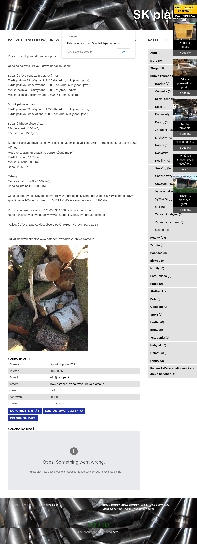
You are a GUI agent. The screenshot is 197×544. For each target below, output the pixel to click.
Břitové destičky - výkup (134, 505)
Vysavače (163, 199)
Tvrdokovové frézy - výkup (116, 508)
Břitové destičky (110, 505)
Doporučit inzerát (24, 411)
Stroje (157, 68)
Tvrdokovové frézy (158, 505)
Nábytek (158, 345)
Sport (156, 314)
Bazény (162, 83)
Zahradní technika (169, 222)
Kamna (162, 114)
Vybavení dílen (167, 191)
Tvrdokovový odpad (143, 508)
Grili (160, 206)
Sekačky (163, 168)
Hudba (157, 322)
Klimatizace (165, 99)
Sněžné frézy (166, 176)
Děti (155, 299)
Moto (156, 60)
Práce (156, 283)
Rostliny (162, 160)
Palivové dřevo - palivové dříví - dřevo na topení (172, 371)
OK (123, 51)
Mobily (157, 268)
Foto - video (161, 276)
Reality (158, 237)
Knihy (156, 329)
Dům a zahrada (163, 76)
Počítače (158, 253)
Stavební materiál (169, 183)
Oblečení (158, 306)
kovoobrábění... (185, 141)
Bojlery (162, 122)
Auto (156, 52)
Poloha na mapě (22, 418)
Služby (158, 291)
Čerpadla (163, 91)
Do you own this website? (80, 52)
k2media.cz (52, 505)
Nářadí (162, 145)
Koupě (157, 360)
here (116, 532)
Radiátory (163, 152)
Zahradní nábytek (169, 214)
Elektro (157, 260)
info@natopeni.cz (61, 377)
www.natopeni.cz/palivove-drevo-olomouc (77, 384)
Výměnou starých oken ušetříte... (185, 159)
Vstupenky (160, 337)
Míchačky (163, 137)
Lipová (64, 364)
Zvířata (157, 245)
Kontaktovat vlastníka (64, 411)
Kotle (160, 106)
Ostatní (162, 229)
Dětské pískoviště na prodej (185, 83)
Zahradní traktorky (169, 129)
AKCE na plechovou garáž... (185, 200)
